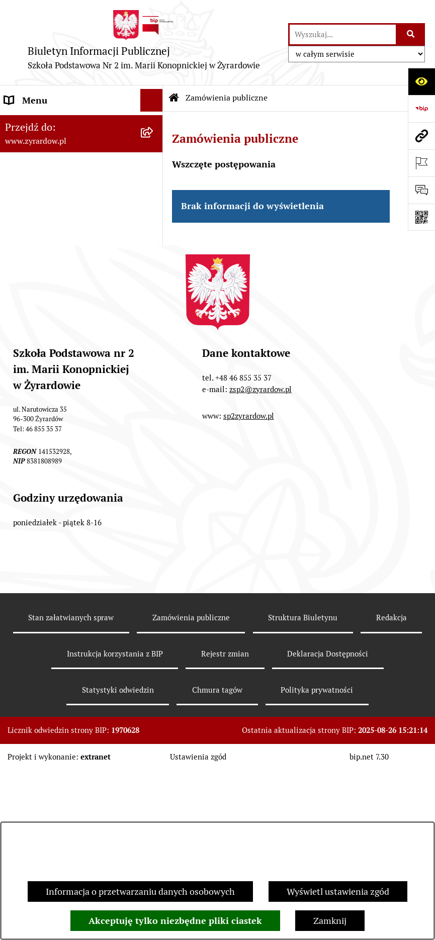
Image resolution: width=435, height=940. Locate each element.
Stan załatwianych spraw (71, 787)
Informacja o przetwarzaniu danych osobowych (140, 891)
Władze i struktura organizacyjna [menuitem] (70, 181)
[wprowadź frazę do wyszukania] (342, 34)
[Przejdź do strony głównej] (144, 42)
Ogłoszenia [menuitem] (27, 272)
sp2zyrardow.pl (248, 585)
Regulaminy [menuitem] (28, 249)
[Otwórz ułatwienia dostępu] (421, 81)
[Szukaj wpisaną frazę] (411, 34)
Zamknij (329, 920)
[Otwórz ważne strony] (421, 162)
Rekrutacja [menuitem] (26, 295)
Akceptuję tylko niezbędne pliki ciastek (175, 920)
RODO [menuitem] (17, 362)
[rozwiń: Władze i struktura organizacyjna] (153, 182)
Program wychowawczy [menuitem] (51, 317)
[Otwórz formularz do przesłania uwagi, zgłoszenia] (421, 190)
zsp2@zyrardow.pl (260, 558)
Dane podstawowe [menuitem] (41, 159)
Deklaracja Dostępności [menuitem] (51, 204)
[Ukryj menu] (151, 100)
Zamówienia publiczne (227, 97)
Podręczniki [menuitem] (28, 340)
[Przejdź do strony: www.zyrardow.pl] (421, 135)
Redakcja (391, 787)
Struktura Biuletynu (302, 787)
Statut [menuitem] (17, 227)
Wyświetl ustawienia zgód (338, 891)
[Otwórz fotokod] (421, 217)
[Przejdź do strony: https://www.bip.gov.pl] (421, 108)
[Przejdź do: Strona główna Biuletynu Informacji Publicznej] (174, 98)
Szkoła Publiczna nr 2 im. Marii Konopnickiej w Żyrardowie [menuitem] (66, 129)
